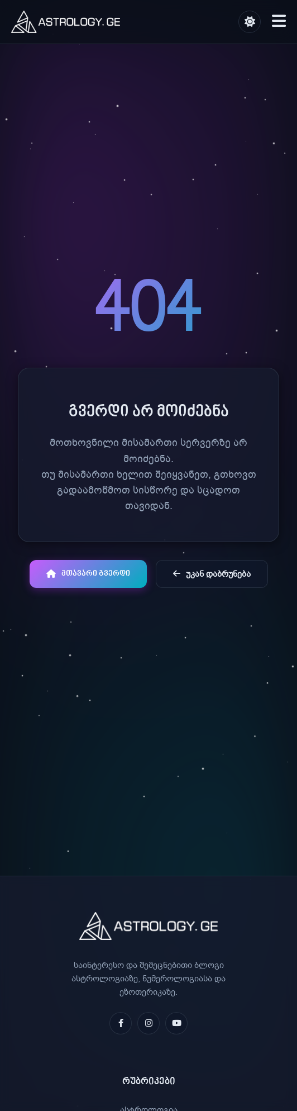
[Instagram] (148, 1023)
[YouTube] (176, 1023)
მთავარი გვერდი (88, 573)
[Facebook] (120, 1023)
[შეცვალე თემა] (249, 22)
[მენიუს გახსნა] (279, 22)
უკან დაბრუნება (212, 574)
